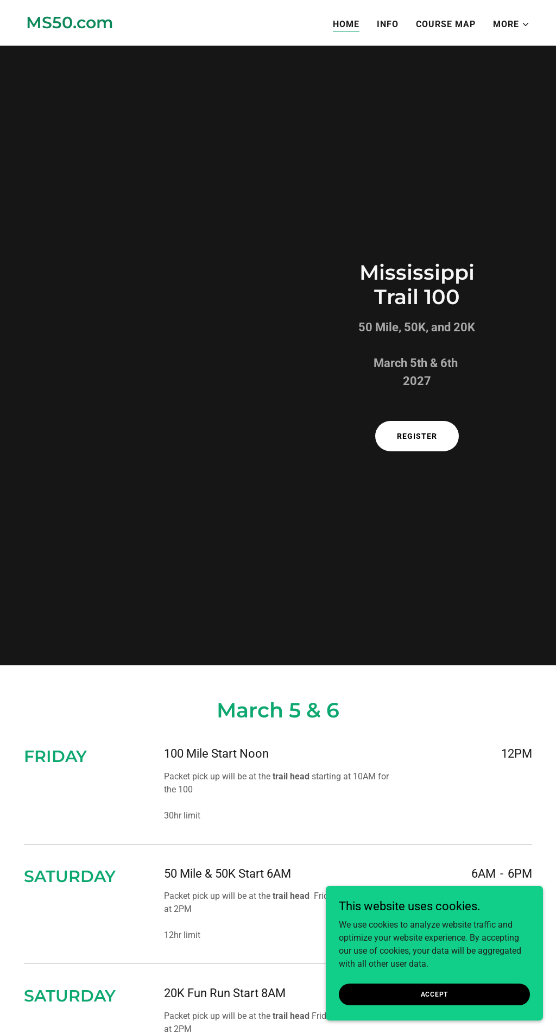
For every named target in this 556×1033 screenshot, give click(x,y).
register (417, 436)
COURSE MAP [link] (446, 24)
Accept (434, 994)
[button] (511, 24)
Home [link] (346, 24)
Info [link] (388, 24)
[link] (69, 25)
